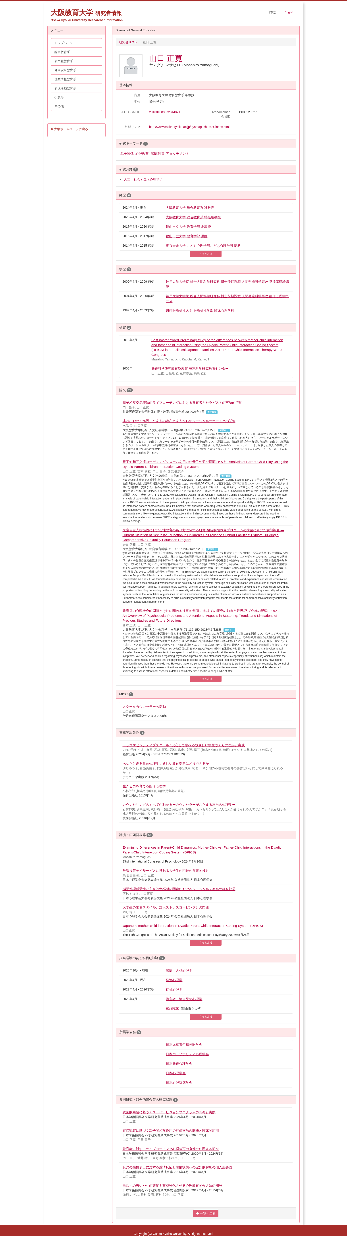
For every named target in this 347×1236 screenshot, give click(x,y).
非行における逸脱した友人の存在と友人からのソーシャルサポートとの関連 (179, 421)
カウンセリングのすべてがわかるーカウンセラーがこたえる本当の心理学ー (179, 804)
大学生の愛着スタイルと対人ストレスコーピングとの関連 (166, 907)
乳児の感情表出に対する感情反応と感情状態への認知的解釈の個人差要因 (177, 1167)
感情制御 (157, 153)
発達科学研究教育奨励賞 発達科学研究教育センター (190, 368)
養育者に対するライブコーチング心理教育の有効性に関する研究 (171, 1149)
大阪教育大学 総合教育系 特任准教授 (193, 217)
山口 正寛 (165, 58)
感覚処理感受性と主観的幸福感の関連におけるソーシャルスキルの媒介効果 (179, 889)
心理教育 (142, 153)
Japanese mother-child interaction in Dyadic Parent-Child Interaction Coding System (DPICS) (193, 925)
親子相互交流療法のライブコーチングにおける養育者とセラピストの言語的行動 (182, 402)
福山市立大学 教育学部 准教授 (188, 227)
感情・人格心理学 (179, 970)
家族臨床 (172, 1008)
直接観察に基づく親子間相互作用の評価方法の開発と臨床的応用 (171, 1130)
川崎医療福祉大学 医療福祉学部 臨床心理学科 (200, 310)
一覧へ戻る (206, 1213)
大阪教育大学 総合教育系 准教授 (190, 207)
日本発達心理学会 (179, 1063)
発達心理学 (174, 980)
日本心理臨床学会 (179, 1082)
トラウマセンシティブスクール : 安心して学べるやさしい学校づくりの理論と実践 (184, 745)
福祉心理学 (174, 989)
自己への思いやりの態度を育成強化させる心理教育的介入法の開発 (172, 1185)
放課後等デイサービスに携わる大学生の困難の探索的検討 (166, 870)
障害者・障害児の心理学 (184, 999)
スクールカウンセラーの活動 (144, 706)
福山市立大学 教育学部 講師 (187, 236)
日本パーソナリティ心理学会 (187, 1054)
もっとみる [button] (205, 253)
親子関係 (127, 153)
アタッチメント (177, 153)
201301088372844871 (164, 112)
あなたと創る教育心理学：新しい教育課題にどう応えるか (166, 763)
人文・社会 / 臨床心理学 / (143, 179)
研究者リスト (128, 42)
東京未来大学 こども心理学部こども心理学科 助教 (203, 246)
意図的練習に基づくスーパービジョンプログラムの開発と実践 (169, 1112)
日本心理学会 (176, 1073)
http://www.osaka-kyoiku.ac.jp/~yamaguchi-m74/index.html (189, 127)
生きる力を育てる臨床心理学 (144, 786)
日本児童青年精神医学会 (184, 1044)
